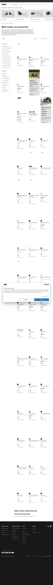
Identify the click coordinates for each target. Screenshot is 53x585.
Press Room (24, 536)
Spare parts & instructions (16, 528)
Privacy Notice (28, 556)
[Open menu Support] (21, 8)
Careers (23, 530)
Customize (26, 299)
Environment (24, 532)
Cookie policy (34, 556)
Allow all (41, 299)
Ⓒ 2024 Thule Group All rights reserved (8, 556)
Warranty (13, 532)
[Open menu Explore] (17, 8)
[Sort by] (47, 38)
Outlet (34, 530)
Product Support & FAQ (16, 538)
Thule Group (24, 538)
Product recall (14, 534)
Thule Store (24, 540)
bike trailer (18, 516)
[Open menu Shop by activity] (11, 8)
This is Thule (24, 528)
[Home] (6, 4)
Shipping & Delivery (5, 528)
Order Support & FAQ (5, 534)
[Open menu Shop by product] (5, 8)
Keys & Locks (14, 530)
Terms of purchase (5, 530)
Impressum (24, 542)
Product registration (15, 536)
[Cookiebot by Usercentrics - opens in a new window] (44, 284)
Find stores (34, 528)
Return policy (4, 532)
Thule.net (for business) (26, 534)
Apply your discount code (37, 532)
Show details (44, 296)
